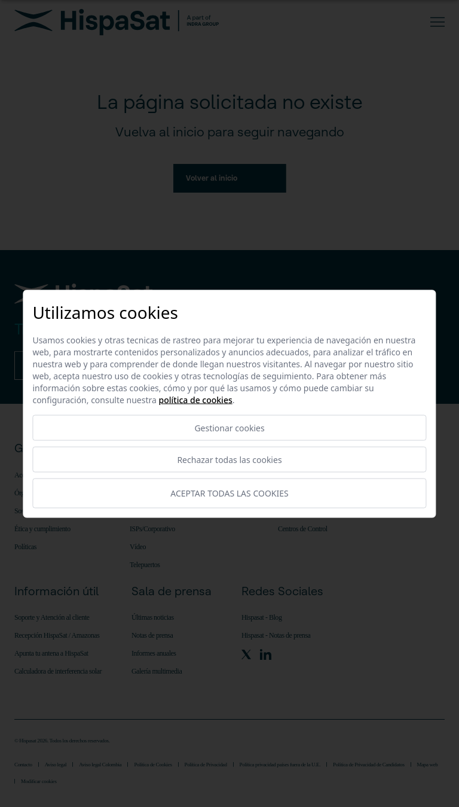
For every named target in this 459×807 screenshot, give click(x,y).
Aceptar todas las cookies (229, 493)
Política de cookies (195, 399)
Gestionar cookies (229, 427)
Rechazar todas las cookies (229, 459)
